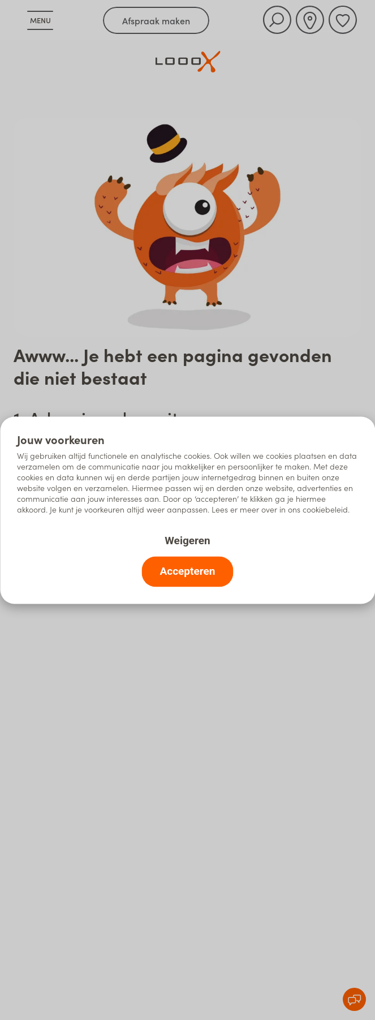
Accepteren (187, 570)
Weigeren (187, 539)
